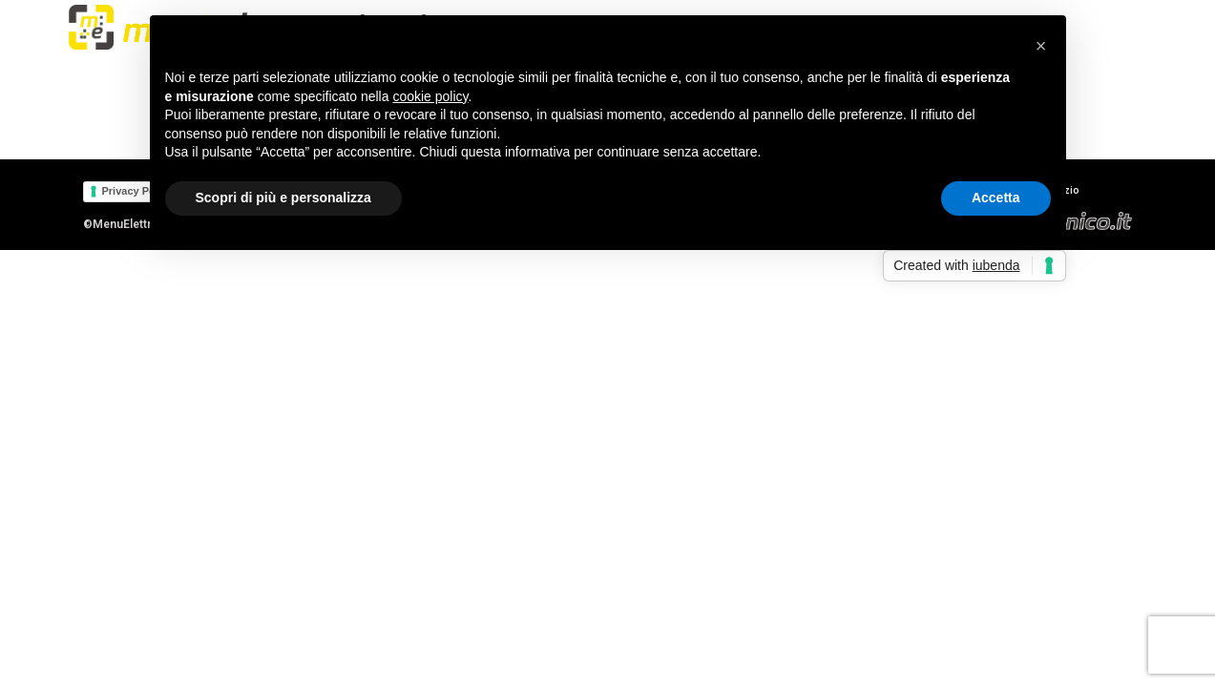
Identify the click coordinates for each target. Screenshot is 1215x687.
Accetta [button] (996, 197)
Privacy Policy (138, 191)
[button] (1041, 46)
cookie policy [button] (430, 96)
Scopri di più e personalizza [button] (283, 197)
